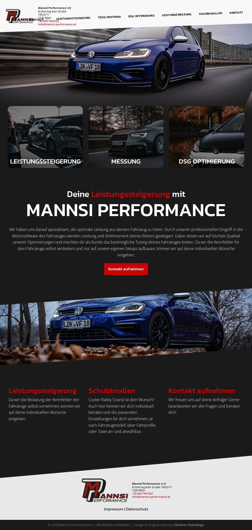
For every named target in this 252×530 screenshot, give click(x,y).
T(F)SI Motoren (109, 17)
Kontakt (236, 12)
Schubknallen (210, 13)
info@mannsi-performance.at (57, 24)
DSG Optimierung (141, 16)
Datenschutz (137, 509)
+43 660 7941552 (142, 493)
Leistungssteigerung (73, 18)
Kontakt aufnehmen (126, 269)
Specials (39, 19)
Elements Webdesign (189, 525)
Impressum (113, 509)
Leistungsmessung (177, 14)
